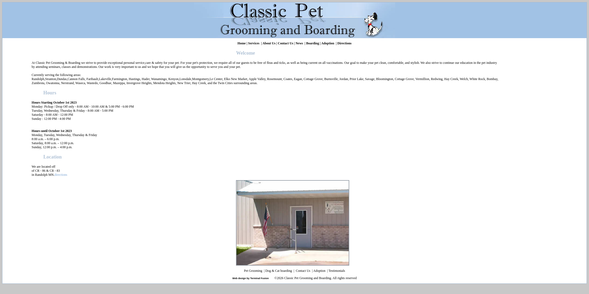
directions (60, 175)
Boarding (312, 43)
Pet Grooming (253, 271)
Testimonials (336, 271)
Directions (344, 43)
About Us (268, 43)
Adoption (327, 43)
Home (241, 43)
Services (253, 43)
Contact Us (285, 43)
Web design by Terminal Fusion (250, 278)
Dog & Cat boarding (279, 271)
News (299, 43)
